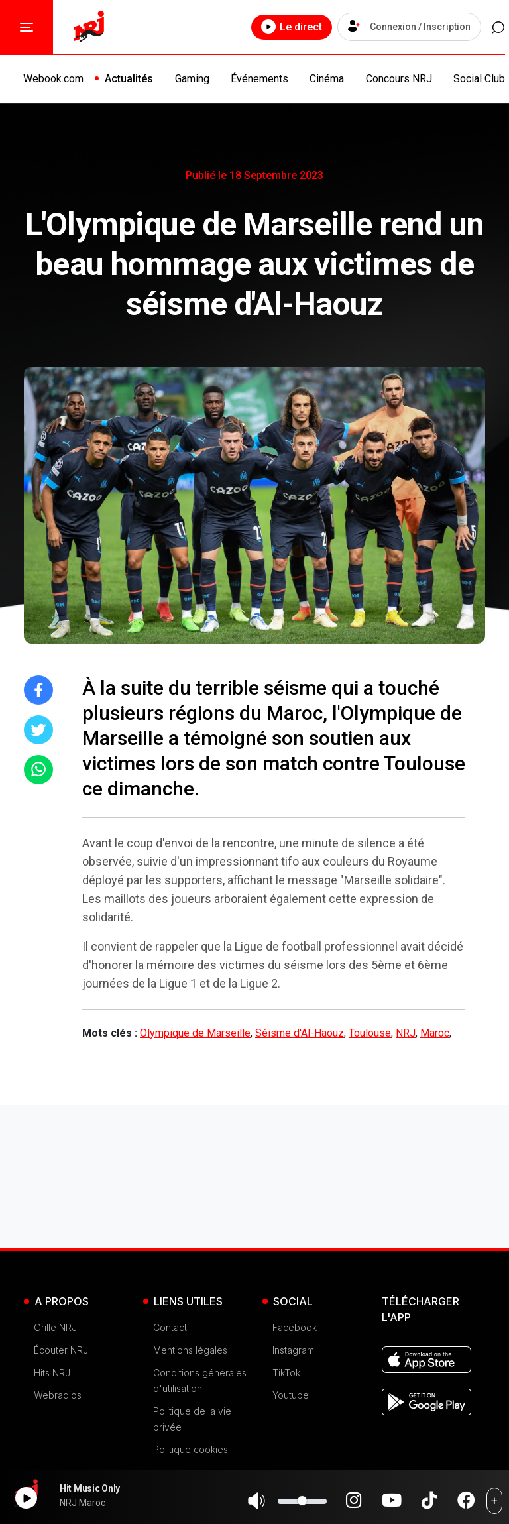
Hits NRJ (52, 1372)
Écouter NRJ (61, 1350)
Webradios (58, 1395)
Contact (170, 1327)
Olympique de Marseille (195, 1033)
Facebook (294, 1327)
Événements (259, 78)
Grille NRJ (55, 1327)
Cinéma (327, 78)
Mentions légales (190, 1350)
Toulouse (370, 1033)
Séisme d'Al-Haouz (299, 1033)
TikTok (286, 1372)
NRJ (406, 1033)
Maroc (434, 1033)
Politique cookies (190, 1449)
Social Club (479, 78)
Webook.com (53, 78)
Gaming (192, 78)
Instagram (293, 1350)
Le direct (272, 26)
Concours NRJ (399, 78)
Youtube (290, 1395)
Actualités (129, 78)
